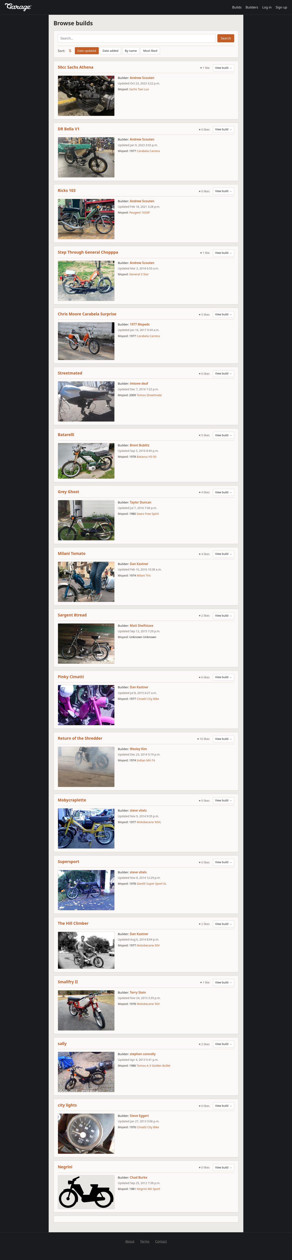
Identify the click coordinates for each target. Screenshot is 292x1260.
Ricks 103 (67, 190)
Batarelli (66, 434)
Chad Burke (138, 1177)
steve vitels (138, 810)
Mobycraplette (72, 800)
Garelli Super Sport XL (151, 883)
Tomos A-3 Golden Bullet (153, 1065)
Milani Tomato (71, 553)
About (129, 1241)
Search (226, 38)
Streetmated (70, 373)
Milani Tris (144, 575)
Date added (110, 51)
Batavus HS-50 (146, 457)
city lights (67, 1105)
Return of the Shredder (80, 738)
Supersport (68, 861)
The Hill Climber (73, 923)
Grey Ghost (68, 491)
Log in (267, 7)
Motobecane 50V (148, 945)
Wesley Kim (138, 749)
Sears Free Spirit (148, 514)
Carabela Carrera (148, 151)
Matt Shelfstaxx (141, 626)
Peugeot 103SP (139, 212)
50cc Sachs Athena (75, 67)
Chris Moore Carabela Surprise (87, 314)
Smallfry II (68, 981)
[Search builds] (137, 38)
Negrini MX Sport (148, 1189)
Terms (144, 1241)
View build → (223, 68)
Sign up (281, 7)
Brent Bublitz (139, 445)
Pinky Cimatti (71, 676)
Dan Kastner (139, 564)
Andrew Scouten (142, 78)
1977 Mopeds (140, 324)
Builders (252, 7)
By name (131, 51)
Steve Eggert (139, 1116)
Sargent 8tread (72, 615)
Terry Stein (138, 992)
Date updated (86, 51)
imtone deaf (139, 383)
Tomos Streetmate (149, 395)
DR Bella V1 (68, 129)
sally (62, 1043)
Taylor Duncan (140, 502)
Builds (237, 7)
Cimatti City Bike (148, 699)
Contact (161, 1241)
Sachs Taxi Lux (139, 89)
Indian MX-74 (146, 760)
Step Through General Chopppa (88, 252)
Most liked (150, 51)
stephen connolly (143, 1054)
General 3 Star (139, 274)
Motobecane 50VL (149, 822)
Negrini (65, 1167)
